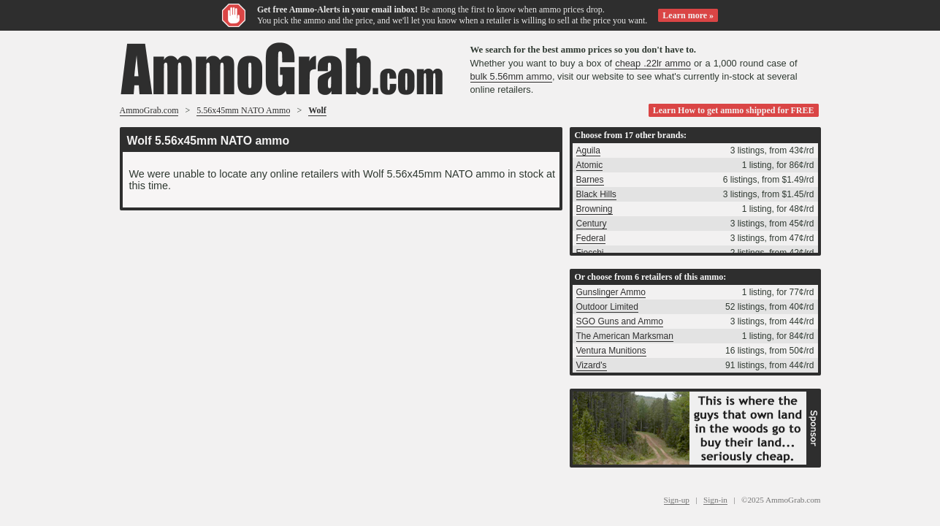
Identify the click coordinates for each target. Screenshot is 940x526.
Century (591, 223)
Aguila (588, 150)
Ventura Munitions (611, 351)
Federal (591, 238)
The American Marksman (624, 336)
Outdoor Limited (607, 307)
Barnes (590, 180)
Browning (594, 209)
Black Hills (596, 194)
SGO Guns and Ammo (619, 321)
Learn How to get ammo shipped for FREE (733, 110)
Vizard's (591, 365)
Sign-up (676, 499)
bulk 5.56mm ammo (511, 76)
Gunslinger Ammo (611, 292)
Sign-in (715, 499)
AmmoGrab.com (149, 110)
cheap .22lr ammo (653, 63)
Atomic (589, 165)
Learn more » (688, 15)
